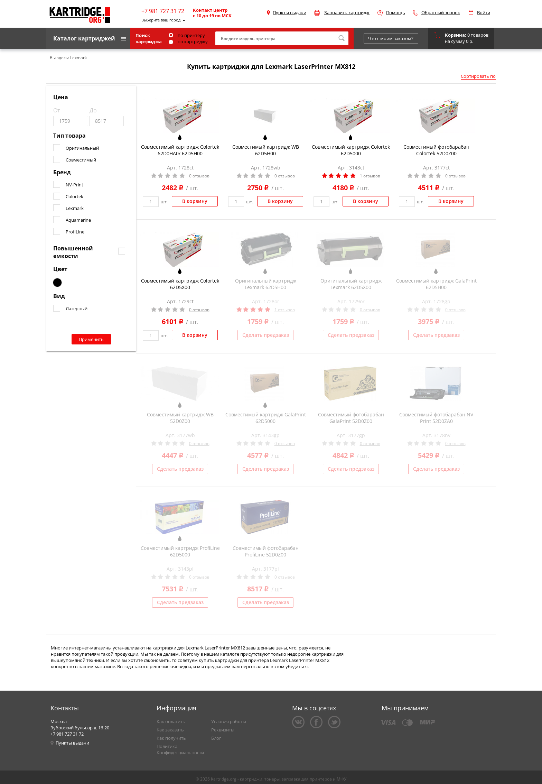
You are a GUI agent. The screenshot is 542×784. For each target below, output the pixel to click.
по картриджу (188, 41)
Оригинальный (82, 148)
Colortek (74, 196)
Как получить (171, 738)
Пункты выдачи (289, 12)
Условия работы (228, 721)
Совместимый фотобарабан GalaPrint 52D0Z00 (351, 417)
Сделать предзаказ (265, 335)
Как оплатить (171, 721)
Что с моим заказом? (390, 38)
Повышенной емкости (73, 252)
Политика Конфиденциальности (180, 749)
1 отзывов (370, 176)
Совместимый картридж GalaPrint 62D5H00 (436, 283)
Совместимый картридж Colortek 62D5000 (351, 150)
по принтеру (187, 35)
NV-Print (74, 185)
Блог (216, 738)
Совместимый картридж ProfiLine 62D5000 (180, 551)
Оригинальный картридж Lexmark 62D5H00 (265, 283)
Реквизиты (222, 730)
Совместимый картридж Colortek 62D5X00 (180, 283)
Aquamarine (78, 220)
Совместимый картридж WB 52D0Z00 (180, 417)
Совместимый (81, 160)
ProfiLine (75, 232)
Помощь (395, 12)
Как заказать (170, 730)
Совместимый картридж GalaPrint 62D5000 (265, 417)
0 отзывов (199, 176)
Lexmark (75, 208)
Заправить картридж (347, 12)
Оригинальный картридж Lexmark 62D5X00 (351, 283)
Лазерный (76, 308)
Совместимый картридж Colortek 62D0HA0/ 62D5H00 (180, 150)
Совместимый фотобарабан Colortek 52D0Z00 (436, 150)
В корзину (194, 201)
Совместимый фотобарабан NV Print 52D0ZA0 (436, 417)
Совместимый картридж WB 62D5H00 (265, 150)
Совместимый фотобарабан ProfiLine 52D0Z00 (266, 551)
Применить (91, 339)
